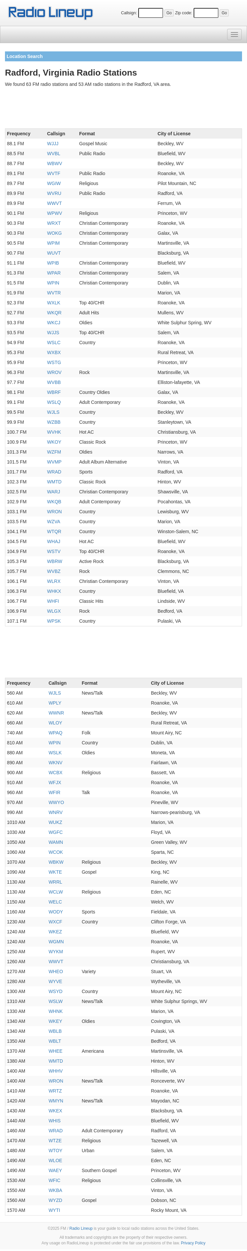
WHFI (53, 601)
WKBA (55, 1190)
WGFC (55, 832)
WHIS (54, 1120)
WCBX (55, 772)
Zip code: (183, 13)
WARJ (53, 491)
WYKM (55, 951)
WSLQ (54, 402)
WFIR (54, 792)
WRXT (54, 223)
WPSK (54, 621)
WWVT (54, 203)
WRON (54, 511)
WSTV (53, 551)
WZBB (53, 422)
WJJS (53, 332)
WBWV (54, 163)
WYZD (55, 1200)
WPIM (53, 243)
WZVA (53, 521)
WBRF (54, 392)
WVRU (54, 193)
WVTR (54, 292)
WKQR (54, 312)
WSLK (55, 752)
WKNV (55, 762)
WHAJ (53, 541)
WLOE (55, 1160)
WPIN (53, 282)
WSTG (54, 362)
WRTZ (55, 1091)
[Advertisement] (123, 109)
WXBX (54, 352)
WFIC (54, 1180)
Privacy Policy (193, 1243)
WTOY (55, 1150)
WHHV (55, 1071)
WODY (55, 911)
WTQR (54, 531)
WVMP (54, 462)
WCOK (55, 852)
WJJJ (52, 143)
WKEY (55, 1021)
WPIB (53, 263)
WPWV (54, 213)
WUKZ (55, 822)
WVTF (53, 173)
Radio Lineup (81, 1228)
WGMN (56, 941)
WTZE (55, 1140)
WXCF (55, 921)
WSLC (53, 342)
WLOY (55, 722)
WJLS (53, 412)
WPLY (54, 703)
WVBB (54, 382)
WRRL (55, 882)
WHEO (55, 971)
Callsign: (129, 13)
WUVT (54, 253)
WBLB (55, 1031)
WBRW (54, 561)
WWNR (56, 713)
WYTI (54, 1210)
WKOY (54, 442)
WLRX (53, 581)
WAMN (55, 842)
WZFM (54, 452)
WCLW (55, 892)
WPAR (54, 273)
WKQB (54, 501)
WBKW (55, 862)
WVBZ (53, 571)
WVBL (53, 153)
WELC (55, 902)
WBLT (54, 1041)
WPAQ (55, 732)
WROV (54, 372)
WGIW (54, 183)
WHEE (55, 1051)
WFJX (54, 782)
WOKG (54, 233)
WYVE (55, 981)
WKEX (55, 1110)
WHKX (54, 591)
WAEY (55, 1170)
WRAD (54, 471)
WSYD (55, 991)
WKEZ (55, 931)
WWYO (56, 802)
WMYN (55, 1100)
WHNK (55, 1011)
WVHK (54, 432)
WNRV (55, 812)
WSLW (55, 1001)
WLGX (54, 611)
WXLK (53, 302)
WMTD (54, 481)
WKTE (55, 872)
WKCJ (53, 322)
